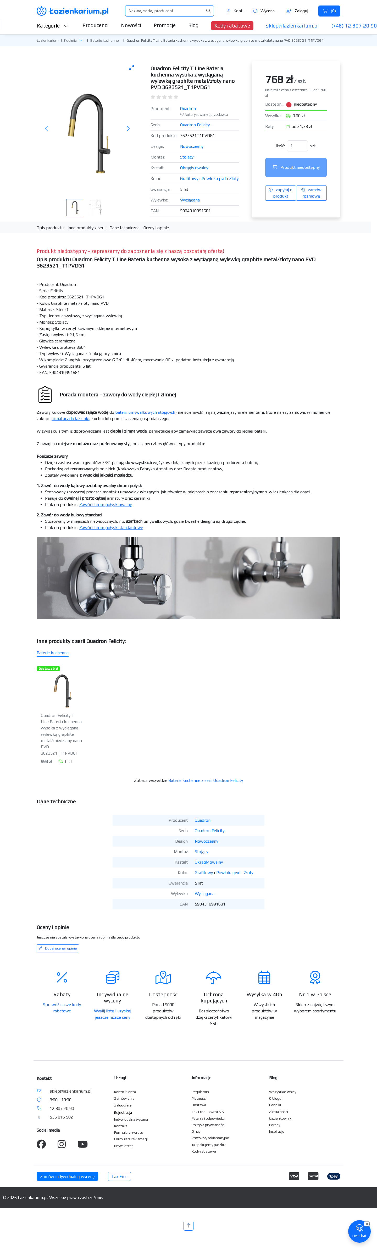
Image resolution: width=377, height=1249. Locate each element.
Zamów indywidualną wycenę (67, 1176)
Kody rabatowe (232, 26)
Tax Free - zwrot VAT (209, 1112)
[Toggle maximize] (131, 67)
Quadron (188, 108)
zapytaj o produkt (280, 193)
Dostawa (199, 1105)
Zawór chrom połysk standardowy (111, 527)
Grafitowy (189, 178)
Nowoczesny (191, 146)
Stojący (186, 157)
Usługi (120, 1077)
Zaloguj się (300, 10)
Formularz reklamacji (131, 1139)
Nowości (131, 25)
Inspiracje (276, 1131)
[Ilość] (297, 145)
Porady (274, 1125)
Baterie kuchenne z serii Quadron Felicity (205, 780)
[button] (81, 40)
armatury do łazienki (70, 418)
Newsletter (123, 1146)
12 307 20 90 (62, 1108)
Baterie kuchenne (104, 40)
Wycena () (266, 10)
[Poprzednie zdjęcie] (47, 129)
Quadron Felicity (195, 124)
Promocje (165, 25)
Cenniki (275, 1105)
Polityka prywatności (208, 1125)
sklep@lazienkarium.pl (292, 26)
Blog (193, 25)
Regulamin (200, 1092)
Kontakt (236, 10)
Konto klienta (125, 1092)
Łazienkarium (48, 40)
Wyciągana (190, 200)
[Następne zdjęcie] (128, 129)
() (329, 10)
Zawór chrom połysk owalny (105, 504)
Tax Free (119, 1176)
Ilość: (280, 145)
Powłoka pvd (214, 178)
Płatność (199, 1098)
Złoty (234, 178)
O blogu (275, 1098)
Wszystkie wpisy (282, 1092)
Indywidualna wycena (131, 1119)
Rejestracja (123, 1112)
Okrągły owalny (194, 167)
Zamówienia (124, 1098)
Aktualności (278, 1112)
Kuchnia (70, 40)
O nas (196, 1131)
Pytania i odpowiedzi (208, 1118)
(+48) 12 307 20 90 (354, 26)
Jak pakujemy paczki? (209, 1145)
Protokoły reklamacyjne (210, 1138)
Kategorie (52, 26)
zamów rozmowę (311, 193)
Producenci (95, 25)
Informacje (201, 1077)
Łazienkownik (280, 1118)
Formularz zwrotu (128, 1132)
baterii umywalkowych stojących (145, 412)
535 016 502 (61, 1117)
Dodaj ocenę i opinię (58, 948)
